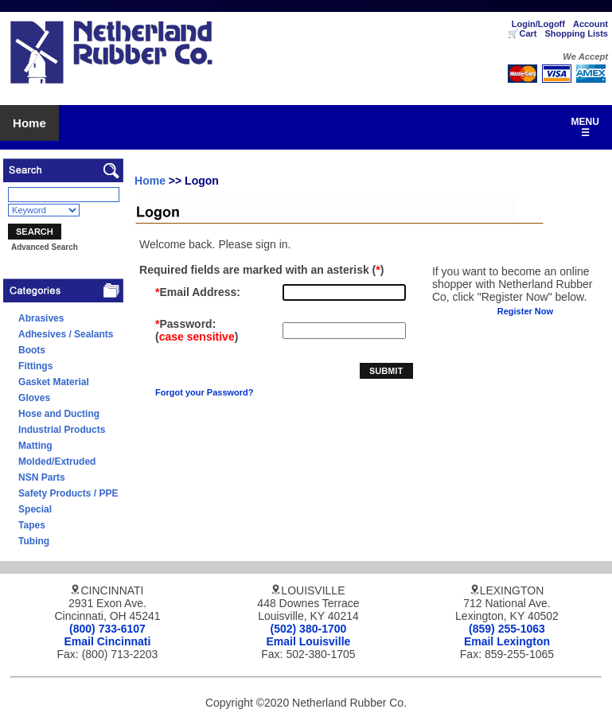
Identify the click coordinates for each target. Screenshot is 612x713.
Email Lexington (507, 641)
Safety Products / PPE (68, 493)
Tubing (33, 541)
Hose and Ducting (58, 413)
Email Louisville (309, 641)
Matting (35, 445)
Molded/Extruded (57, 461)
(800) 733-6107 (107, 628)
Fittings (35, 366)
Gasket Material (53, 382)
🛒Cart (522, 33)
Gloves (34, 397)
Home (29, 123)
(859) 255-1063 (507, 628)
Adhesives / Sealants (65, 334)
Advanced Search (44, 247)
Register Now (525, 311)
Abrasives (41, 318)
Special (35, 509)
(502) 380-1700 (309, 628)
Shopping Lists (575, 33)
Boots (31, 350)
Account (590, 24)
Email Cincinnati (107, 641)
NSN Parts (41, 477)
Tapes (31, 525)
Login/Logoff (538, 24)
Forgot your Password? (204, 392)
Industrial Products (61, 429)
